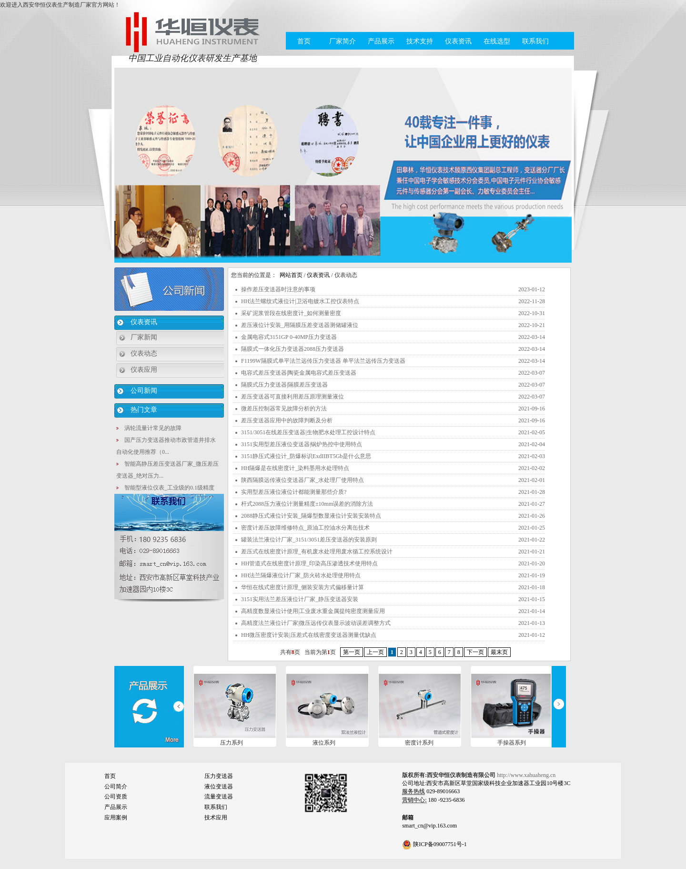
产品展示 (381, 41)
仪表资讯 (458, 41)
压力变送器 (218, 776)
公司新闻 (144, 390)
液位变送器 (218, 786)
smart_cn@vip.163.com (429, 825)
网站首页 (291, 275)
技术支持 (419, 41)
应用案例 (115, 817)
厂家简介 (342, 41)
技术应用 (215, 817)
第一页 (351, 652)
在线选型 (497, 41)
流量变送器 (218, 796)
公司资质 (115, 796)
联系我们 (535, 41)
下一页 (475, 652)
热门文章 (144, 409)
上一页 (375, 652)
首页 (304, 41)
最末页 (499, 652)
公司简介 (115, 786)
